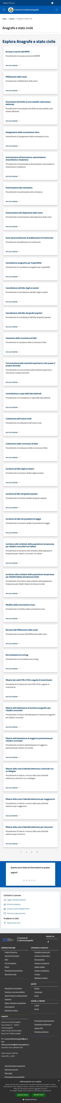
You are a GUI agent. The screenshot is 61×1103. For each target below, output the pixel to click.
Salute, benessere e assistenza (15, 1003)
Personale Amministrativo (14, 970)
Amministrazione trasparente (15, 1066)
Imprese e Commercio (41, 963)
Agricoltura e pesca (11, 1010)
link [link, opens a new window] (50, 1091)
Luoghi (36, 1005)
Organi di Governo (11, 952)
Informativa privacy (11, 1069)
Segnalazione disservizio (42, 1024)
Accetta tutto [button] (23, 1095)
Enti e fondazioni (10, 963)
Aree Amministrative (12, 956)
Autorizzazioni (10, 1006)
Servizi (11, 18)
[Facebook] (48, 942)
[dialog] (30, 1091)
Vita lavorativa (39, 959)
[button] (30, 1099)
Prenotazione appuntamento (44, 1020)
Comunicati (38, 992)
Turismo (37, 974)
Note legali (8, 1073)
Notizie (36, 988)
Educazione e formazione (13, 988)
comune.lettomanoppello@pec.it (16, 1039)
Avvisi (36, 996)
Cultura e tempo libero (42, 956)
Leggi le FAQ (38, 1028)
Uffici (6, 959)
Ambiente (8, 999)
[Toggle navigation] (4, 9)
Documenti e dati (10, 974)
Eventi (36, 1009)
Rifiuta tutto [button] (38, 1095)
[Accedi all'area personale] (52, 3)
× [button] (58, 1081)
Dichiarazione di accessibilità (14, 1077)
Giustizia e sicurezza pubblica (15, 992)
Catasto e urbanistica (41, 970)
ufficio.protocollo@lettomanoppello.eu (15, 1044)
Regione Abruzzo (9, 3)
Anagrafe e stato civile (42, 952)
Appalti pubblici (39, 967)
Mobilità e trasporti (41, 978)
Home (4, 18)
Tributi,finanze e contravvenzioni (16, 995)
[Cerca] (57, 10)
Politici (7, 967)
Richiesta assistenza (41, 1032)
